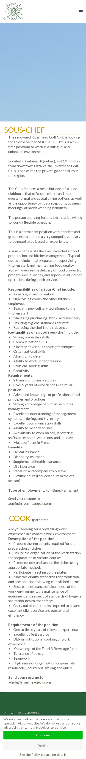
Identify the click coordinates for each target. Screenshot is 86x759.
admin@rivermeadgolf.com (29, 503)
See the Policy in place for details (43, 754)
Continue (43, 735)
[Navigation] (81, 11)
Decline (43, 745)
